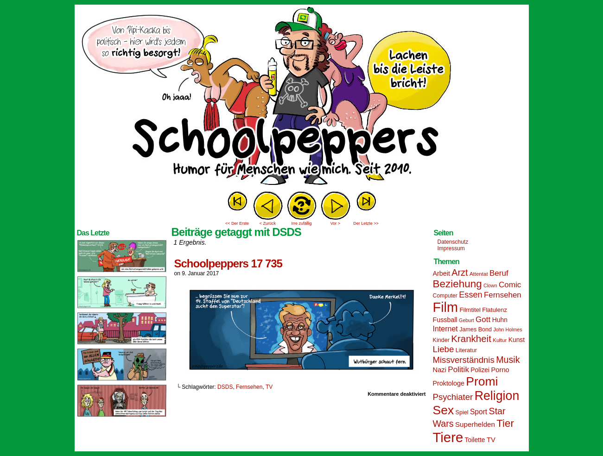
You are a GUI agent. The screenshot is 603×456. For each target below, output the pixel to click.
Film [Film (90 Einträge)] (445, 307)
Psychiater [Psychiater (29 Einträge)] (453, 397)
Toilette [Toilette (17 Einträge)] (475, 439)
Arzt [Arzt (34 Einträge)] (459, 272)
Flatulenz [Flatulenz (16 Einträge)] (494, 309)
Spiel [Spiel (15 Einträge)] (462, 412)
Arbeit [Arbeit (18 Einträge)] (441, 273)
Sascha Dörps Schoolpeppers (302, 97)
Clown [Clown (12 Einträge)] (490, 285)
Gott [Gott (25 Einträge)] (483, 319)
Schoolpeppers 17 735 (228, 263)
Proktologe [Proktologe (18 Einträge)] (448, 383)
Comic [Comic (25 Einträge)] (510, 284)
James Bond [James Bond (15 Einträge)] (475, 329)
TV (269, 387)
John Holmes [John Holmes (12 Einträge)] (507, 329)
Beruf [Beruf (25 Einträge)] (498, 273)
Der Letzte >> (366, 223)
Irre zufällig (301, 223)
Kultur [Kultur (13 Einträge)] (500, 340)
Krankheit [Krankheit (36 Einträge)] (471, 338)
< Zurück (268, 223)
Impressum (451, 248)
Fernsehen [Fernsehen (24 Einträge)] (502, 295)
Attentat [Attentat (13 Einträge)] (479, 274)
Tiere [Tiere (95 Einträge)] (448, 437)
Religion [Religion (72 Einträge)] (497, 396)
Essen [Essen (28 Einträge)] (470, 294)
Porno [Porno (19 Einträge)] (500, 370)
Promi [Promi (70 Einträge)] (482, 381)
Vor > (335, 223)
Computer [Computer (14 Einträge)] (445, 295)
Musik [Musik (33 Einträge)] (508, 360)
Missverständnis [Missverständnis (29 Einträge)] (464, 360)
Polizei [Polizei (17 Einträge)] (479, 370)
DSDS (225, 387)
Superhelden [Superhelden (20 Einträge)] (475, 424)
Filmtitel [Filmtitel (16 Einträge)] (470, 309)
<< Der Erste (237, 223)
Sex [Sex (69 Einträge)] (443, 410)
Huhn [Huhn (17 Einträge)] (500, 319)
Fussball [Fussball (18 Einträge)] (445, 319)
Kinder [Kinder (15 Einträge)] (441, 340)
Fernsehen (249, 387)
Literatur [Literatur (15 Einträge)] (466, 350)
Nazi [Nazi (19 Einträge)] (439, 370)
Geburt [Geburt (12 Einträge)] (466, 320)
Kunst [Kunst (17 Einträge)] (516, 339)
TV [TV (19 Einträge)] (491, 439)
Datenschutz (453, 242)
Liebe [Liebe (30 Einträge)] (443, 349)
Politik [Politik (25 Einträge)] (458, 369)
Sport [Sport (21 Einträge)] (478, 412)
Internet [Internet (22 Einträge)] (445, 328)
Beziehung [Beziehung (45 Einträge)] (457, 284)
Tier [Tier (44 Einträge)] (505, 423)
